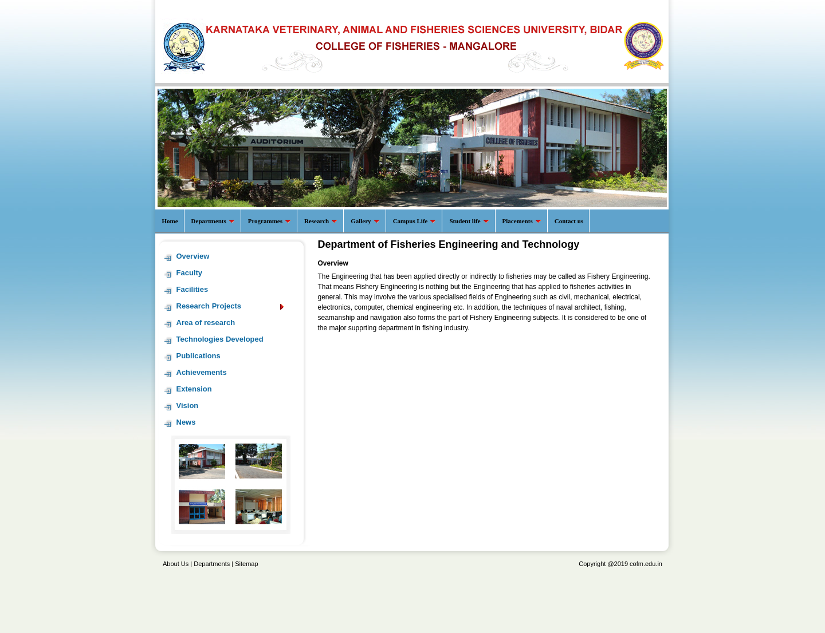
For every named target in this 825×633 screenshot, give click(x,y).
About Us (175, 563)
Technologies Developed (220, 339)
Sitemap (246, 563)
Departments (212, 563)
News (186, 422)
